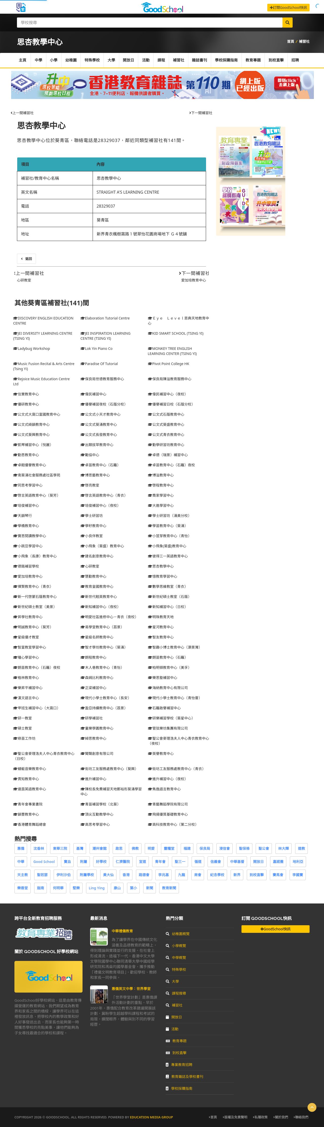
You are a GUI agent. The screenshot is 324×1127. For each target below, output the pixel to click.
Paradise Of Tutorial (99, 363)
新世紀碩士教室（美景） (35, 606)
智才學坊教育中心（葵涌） (104, 647)
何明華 (58, 888)
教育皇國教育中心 (96, 586)
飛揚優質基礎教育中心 (168, 814)
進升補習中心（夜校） (168, 778)
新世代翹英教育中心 (98, 596)
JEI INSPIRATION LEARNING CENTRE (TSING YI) (105, 336)
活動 (146, 60)
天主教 (22, 874)
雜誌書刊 (200, 60)
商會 (197, 874)
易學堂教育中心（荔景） (102, 627)
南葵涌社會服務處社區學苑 (36, 475)
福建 (187, 848)
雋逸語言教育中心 (164, 789)
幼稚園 (71, 60)
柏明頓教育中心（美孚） (169, 667)
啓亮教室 (89, 485)
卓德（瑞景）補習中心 (168, 454)
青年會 (160, 861)
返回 (26, 258)
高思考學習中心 (95, 824)
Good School (44, 861)
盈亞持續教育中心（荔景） (104, 708)
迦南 (40, 888)
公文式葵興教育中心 (31, 434)
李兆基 (163, 874)
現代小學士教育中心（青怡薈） (175, 697)
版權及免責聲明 (235, 1117)
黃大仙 (108, 874)
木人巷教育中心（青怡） (102, 667)
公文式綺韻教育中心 (31, 424)
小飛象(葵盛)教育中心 (167, 546)
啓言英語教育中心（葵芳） (36, 495)
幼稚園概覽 (178, 933)
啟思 (119, 848)
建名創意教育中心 (96, 556)
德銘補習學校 (26, 566)
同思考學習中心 (28, 485)
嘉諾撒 (278, 861)
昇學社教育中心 (28, 616)
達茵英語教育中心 (29, 789)
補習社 (304, 41)
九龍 (181, 874)
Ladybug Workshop (31, 348)
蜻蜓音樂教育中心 (29, 768)
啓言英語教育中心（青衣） (104, 495)
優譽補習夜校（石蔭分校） (104, 404)
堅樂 (76, 888)
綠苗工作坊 (24, 738)
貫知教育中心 (26, 778)
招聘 (296, 60)
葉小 (133, 888)
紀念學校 (217, 874)
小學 (54, 60)
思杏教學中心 (41, 125)
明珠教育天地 (161, 616)
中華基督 (237, 861)
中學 (38, 60)
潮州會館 (99, 848)
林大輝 (283, 848)
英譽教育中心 (161, 753)
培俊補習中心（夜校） (100, 505)
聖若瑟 (42, 874)
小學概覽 (176, 945)
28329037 (106, 206)
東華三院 (60, 848)
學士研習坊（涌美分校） (169, 515)
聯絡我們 (301, 1117)
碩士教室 (22, 728)
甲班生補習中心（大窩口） (36, 708)
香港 (126, 874)
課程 (162, 60)
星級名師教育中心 (96, 637)
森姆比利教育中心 (96, 677)
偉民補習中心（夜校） (168, 394)
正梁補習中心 (93, 687)
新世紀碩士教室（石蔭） (169, 596)
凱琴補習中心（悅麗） (33, 444)
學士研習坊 (91, 515)
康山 (117, 888)
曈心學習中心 (26, 657)
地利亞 (298, 861)
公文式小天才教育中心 (100, 414)
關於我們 (281, 1117)
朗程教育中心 (93, 657)
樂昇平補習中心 (28, 687)
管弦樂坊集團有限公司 (168, 728)
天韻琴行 (22, 515)
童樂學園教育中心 (96, 728)
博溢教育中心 (161, 475)
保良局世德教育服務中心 (102, 378)
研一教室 (22, 718)
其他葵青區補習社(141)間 (51, 302)
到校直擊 (277, 60)
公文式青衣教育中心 (166, 434)
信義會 (215, 861)
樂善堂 (22, 888)
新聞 (149, 888)
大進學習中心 (161, 505)
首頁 (290, 41)
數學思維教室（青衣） (168, 586)
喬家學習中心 (161, 495)
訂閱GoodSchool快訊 (288, 7)
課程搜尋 (176, 993)
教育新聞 (169, 888)
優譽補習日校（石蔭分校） (171, 404)
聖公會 (263, 848)
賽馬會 (278, 874)
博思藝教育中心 (95, 475)
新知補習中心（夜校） (100, 606)
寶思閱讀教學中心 (29, 535)
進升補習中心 (93, 778)
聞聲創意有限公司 (96, 753)
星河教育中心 (161, 627)
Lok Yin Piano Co (96, 348)
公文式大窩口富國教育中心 (36, 414)
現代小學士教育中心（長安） (105, 697)
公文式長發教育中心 (98, 434)
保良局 (204, 848)
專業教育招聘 (179, 1064)
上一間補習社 (22, 112)
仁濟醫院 (123, 861)
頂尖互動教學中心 (96, 814)
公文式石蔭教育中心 (166, 414)
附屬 (83, 861)
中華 (20, 861)
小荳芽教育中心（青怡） (169, 535)
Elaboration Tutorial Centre (105, 318)
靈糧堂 (169, 848)
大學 (111, 60)
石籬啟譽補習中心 (164, 708)
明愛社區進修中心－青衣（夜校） (109, 616)
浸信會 (224, 848)
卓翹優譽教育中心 (29, 464)
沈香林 (38, 848)
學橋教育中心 (26, 525)
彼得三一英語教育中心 (168, 556)
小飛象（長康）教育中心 (35, 556)
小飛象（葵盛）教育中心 (102, 546)
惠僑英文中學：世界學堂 (131, 988)
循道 (197, 861)
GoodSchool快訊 (275, 929)
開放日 (129, 60)
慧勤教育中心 (93, 576)
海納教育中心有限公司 (168, 687)
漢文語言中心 (26, 697)
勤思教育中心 (26, 454)
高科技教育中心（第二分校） (173, 824)
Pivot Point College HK (168, 363)
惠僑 (20, 848)
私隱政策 (260, 1117)
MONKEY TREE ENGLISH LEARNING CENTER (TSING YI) (172, 351)
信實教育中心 (26, 394)
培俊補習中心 (26, 505)
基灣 (79, 848)
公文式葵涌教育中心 (98, 424)
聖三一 (180, 861)
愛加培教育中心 (193, 280)
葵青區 (103, 220)
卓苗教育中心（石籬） (100, 464)
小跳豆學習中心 (28, 546)
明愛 (151, 848)
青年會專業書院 (28, 804)
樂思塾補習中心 (162, 677)
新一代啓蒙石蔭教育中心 (35, 596)
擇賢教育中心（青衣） (33, 586)
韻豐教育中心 (26, 814)
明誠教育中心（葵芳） (33, 627)
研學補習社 (91, 718)
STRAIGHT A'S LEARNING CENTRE (128, 192)
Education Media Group (151, 1117)
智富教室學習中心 (29, 647)
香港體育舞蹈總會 (29, 824)
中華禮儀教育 (122, 931)
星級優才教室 (26, 637)
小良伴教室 (91, 535)
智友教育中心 (161, 637)
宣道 (142, 861)
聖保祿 (244, 848)
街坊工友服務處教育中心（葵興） (109, 768)
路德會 (144, 874)
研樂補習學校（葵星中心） (171, 718)
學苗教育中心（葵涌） (168, 525)
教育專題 (253, 60)
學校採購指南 (227, 60)
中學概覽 (176, 957)
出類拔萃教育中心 (96, 444)
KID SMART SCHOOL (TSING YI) (176, 333)
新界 (236, 874)
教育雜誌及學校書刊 (184, 1076)
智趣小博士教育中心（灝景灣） (175, 647)
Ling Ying (97, 888)
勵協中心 (89, 454)
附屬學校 (87, 874)
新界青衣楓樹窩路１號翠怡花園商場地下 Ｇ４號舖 (142, 234)
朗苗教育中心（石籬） (168, 657)
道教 (301, 848)
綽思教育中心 (93, 738)
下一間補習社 (200, 112)
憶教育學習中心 (162, 576)
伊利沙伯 (63, 874)
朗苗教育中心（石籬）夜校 (36, 667)
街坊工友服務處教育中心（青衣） (177, 768)
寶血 (67, 861)
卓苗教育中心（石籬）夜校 (171, 464)
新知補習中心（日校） (168, 606)
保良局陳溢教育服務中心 (169, 378)
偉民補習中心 (93, 394)
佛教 (135, 848)
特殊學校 (92, 60)
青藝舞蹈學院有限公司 (168, 804)
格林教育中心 (26, 677)
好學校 (101, 861)
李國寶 (297, 874)
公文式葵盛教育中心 (166, 424)
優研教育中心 (26, 404)
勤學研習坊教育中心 (166, 444)
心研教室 (24, 280)
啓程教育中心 (161, 485)
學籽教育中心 (93, 525)
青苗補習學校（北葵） (100, 804)
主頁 (22, 60)
